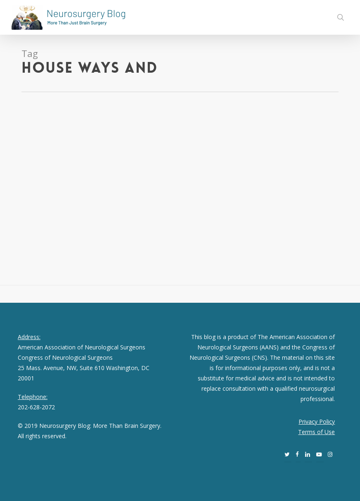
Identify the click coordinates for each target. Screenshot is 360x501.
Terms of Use (316, 432)
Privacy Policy (316, 421)
